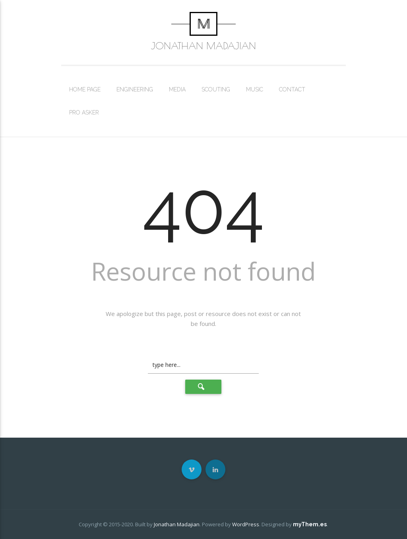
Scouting (216, 89)
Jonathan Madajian (203, 45)
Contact (292, 89)
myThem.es (310, 524)
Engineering (134, 89)
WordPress (245, 524)
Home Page (85, 89)
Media (177, 89)
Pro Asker (84, 112)
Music (254, 89)
